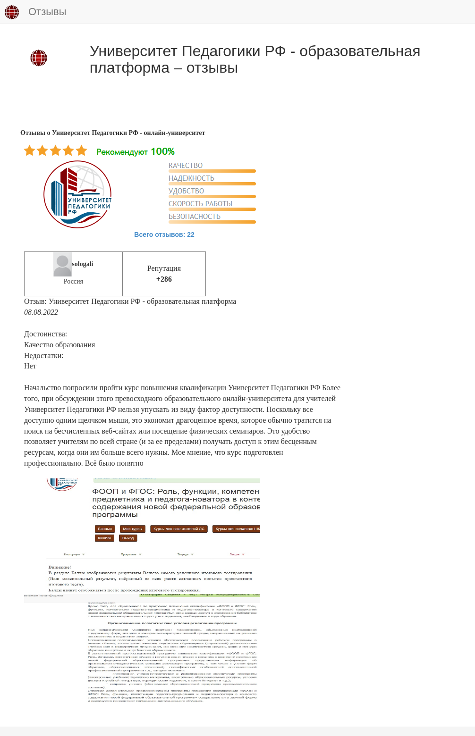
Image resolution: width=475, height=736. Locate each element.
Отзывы (36, 12)
